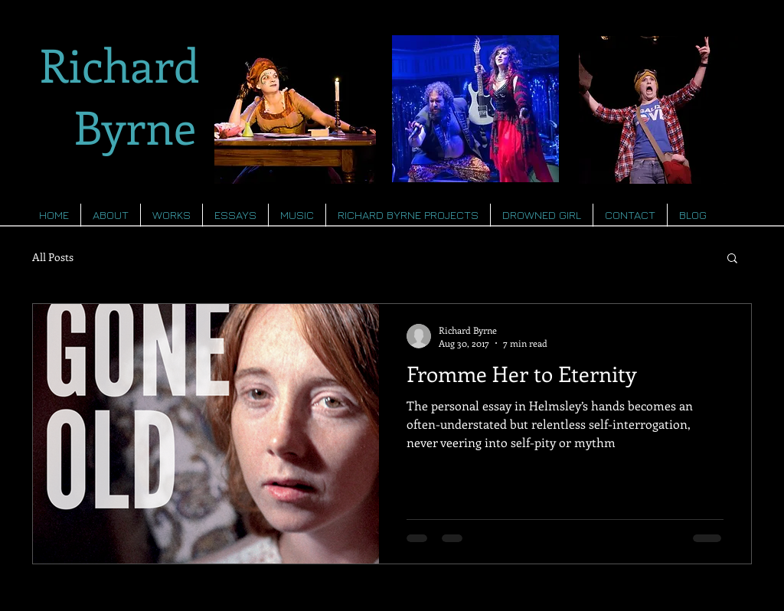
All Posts (53, 257)
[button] (732, 259)
